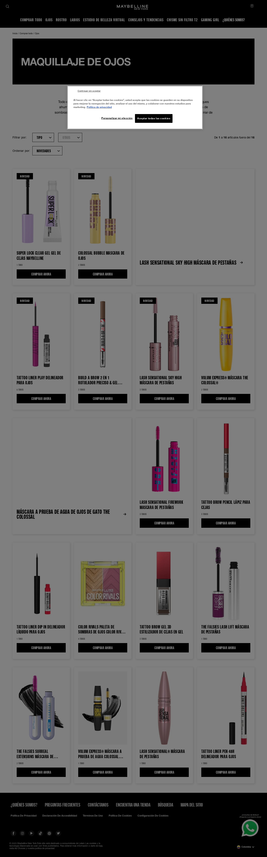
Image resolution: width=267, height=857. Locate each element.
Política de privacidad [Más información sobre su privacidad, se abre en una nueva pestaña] (99, 107)
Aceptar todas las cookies (153, 118)
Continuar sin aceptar (89, 91)
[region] (135, 107)
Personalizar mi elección (117, 118)
